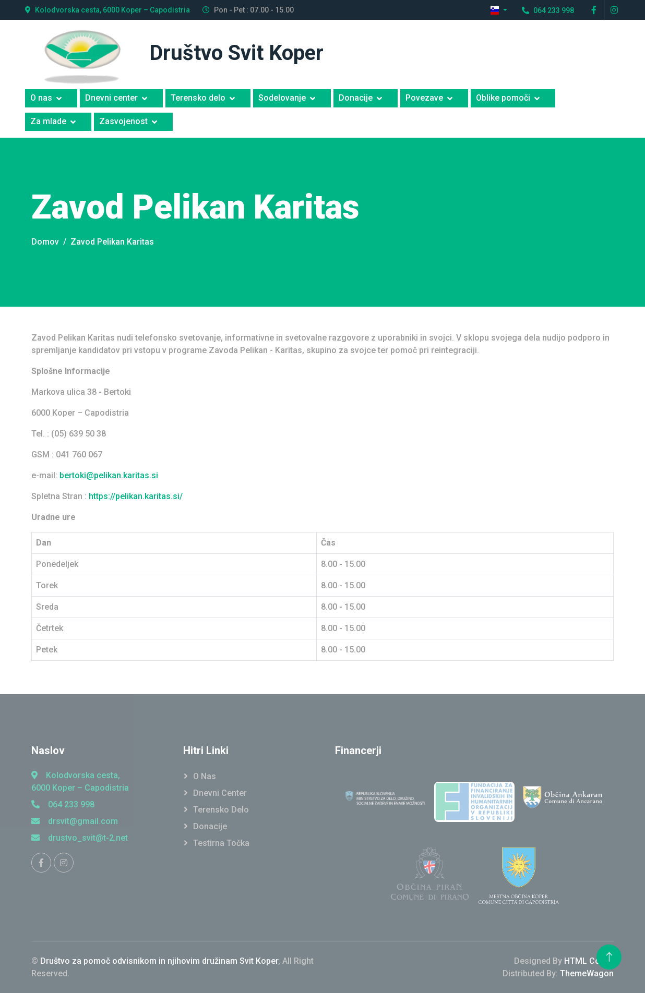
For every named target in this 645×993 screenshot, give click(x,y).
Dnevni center (111, 98)
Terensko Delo (221, 810)
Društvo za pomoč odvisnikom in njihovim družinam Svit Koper (159, 961)
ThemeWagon (587, 973)
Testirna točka (221, 843)
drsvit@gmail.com (74, 821)
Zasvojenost (123, 121)
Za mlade (48, 121)
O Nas (204, 776)
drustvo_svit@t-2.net (79, 838)
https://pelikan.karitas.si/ (136, 496)
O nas (41, 98)
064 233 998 (62, 804)
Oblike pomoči (503, 98)
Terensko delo (198, 98)
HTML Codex (589, 961)
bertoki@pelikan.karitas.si (108, 475)
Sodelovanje (282, 98)
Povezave (424, 98)
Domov (45, 242)
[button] (499, 10)
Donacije (356, 98)
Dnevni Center (220, 793)
